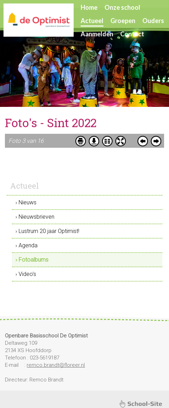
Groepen (122, 20)
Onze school (122, 7)
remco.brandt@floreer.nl (56, 365)
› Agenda (26, 245)
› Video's (25, 274)
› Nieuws (25, 202)
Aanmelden (97, 34)
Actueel (92, 20)
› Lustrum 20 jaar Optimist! (47, 231)
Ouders (153, 20)
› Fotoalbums (31, 259)
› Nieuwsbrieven (34, 216)
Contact (132, 34)
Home (89, 7)
